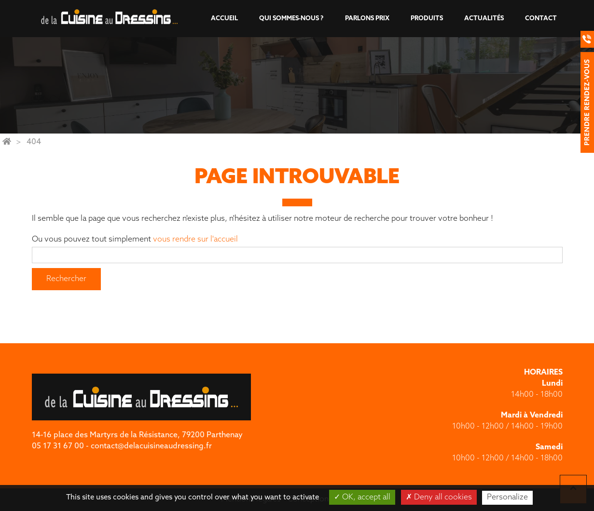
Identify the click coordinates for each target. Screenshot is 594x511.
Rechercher (66, 279)
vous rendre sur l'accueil (195, 239)
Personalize (507, 497)
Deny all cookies (439, 497)
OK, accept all (362, 497)
